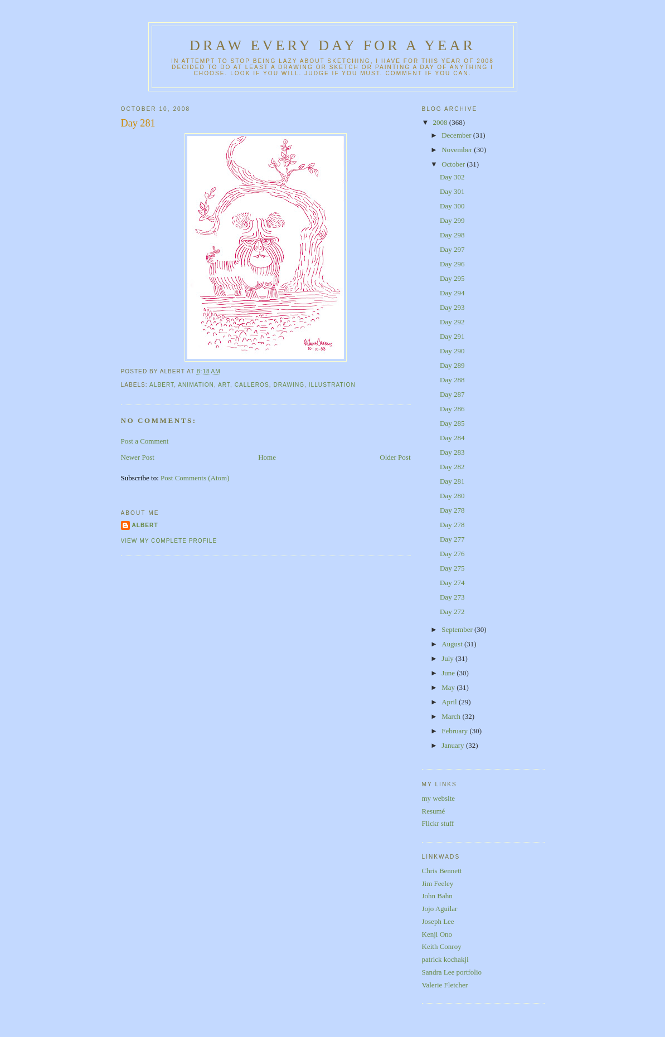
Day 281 (138, 123)
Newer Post (137, 457)
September (457, 629)
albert (161, 385)
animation (196, 385)
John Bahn (437, 896)
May (449, 687)
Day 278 (452, 510)
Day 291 (452, 336)
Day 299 (452, 220)
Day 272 (452, 611)
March (451, 716)
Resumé (433, 811)
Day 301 (452, 191)
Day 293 (452, 307)
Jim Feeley (438, 883)
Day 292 (452, 322)
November (457, 149)
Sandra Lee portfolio (452, 972)
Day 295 (452, 278)
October (454, 164)
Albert (145, 525)
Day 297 (452, 249)
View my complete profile (169, 541)
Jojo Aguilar (440, 908)
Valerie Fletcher (445, 985)
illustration (332, 385)
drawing (288, 385)
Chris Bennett (442, 870)
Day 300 (452, 206)
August (452, 644)
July (448, 658)
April (450, 702)
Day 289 (452, 365)
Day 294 (452, 293)
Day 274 (452, 582)
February (455, 731)
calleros (252, 385)
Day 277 (452, 539)
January (453, 745)
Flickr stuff (438, 823)
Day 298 (452, 235)
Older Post (395, 457)
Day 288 (452, 380)
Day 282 (452, 466)
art (224, 385)
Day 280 (452, 495)
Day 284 (452, 438)
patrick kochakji (445, 959)
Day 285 (452, 423)
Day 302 (452, 177)
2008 (441, 122)
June (449, 673)
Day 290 (452, 351)
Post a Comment (145, 441)
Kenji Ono (437, 934)
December (457, 135)
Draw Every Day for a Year (332, 45)
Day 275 (452, 568)
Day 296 (452, 264)
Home (267, 457)
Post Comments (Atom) (195, 478)
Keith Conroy (442, 946)
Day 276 (452, 553)
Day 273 (452, 597)
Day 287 (452, 394)
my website (438, 798)
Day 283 (452, 452)
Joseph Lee (438, 921)
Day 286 (452, 409)
